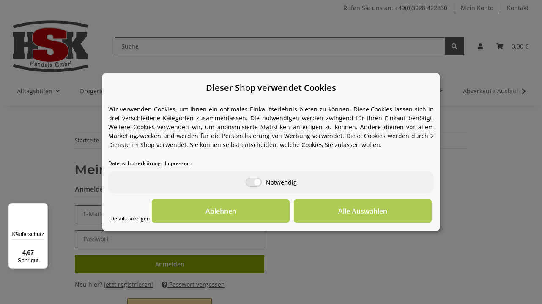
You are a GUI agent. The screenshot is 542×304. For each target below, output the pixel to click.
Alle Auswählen (389, 211)
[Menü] (43, 208)
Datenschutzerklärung (139, 164)
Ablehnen (300, 211)
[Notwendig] (254, 183)
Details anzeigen (133, 219)
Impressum (191, 164)
